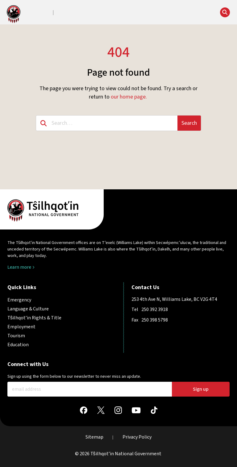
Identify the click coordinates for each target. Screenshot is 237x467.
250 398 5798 (154, 320)
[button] (72, 13)
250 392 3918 (154, 309)
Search (189, 123)
